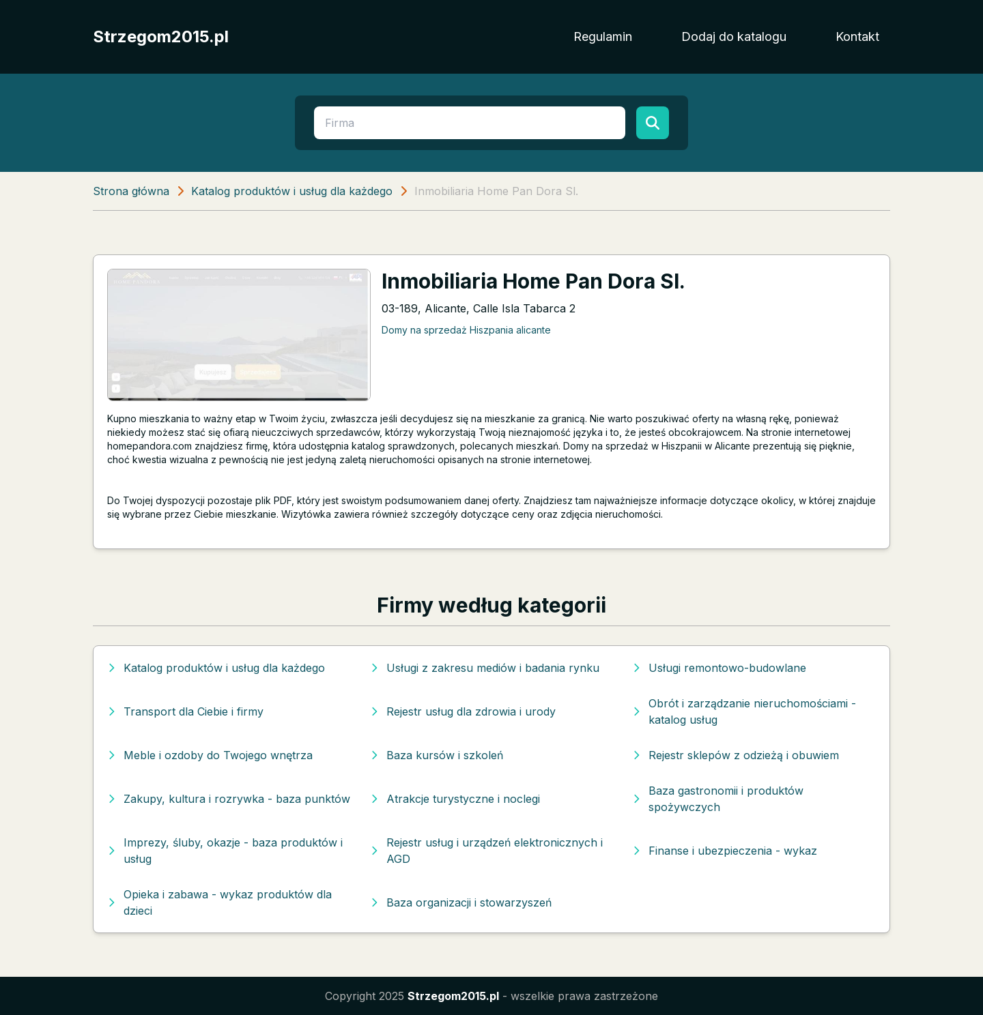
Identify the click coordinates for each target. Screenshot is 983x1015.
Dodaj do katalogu (733, 36)
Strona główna (131, 191)
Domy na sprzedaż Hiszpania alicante (466, 330)
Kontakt (857, 36)
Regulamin (602, 36)
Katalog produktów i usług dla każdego (292, 191)
